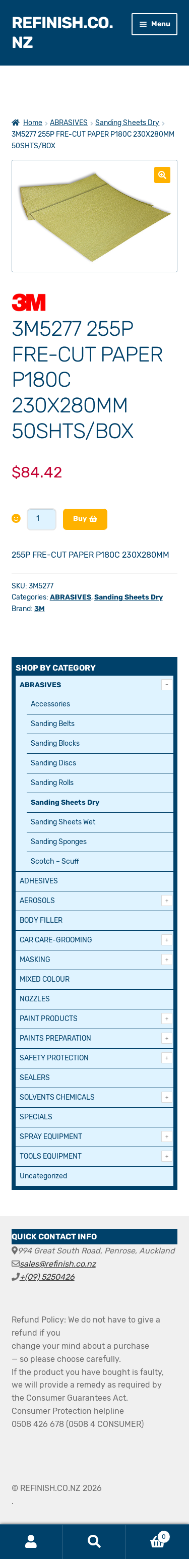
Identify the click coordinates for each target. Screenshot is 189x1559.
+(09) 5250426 (47, 1277)
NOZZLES (35, 999)
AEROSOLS (37, 900)
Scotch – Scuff (55, 861)
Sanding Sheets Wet (63, 822)
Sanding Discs (53, 763)
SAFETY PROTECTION (54, 1058)
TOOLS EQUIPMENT (51, 1156)
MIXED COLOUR (45, 979)
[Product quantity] (41, 519)
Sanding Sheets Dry (127, 122)
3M (39, 609)
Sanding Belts (53, 723)
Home (32, 122)
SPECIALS (36, 1117)
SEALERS (35, 1077)
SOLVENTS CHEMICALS (57, 1097)
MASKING (35, 959)
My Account (31, 1542)
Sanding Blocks (55, 743)
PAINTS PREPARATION (55, 1038)
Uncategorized (43, 1176)
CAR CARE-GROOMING (56, 940)
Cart (148, 1534)
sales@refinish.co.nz (58, 1264)
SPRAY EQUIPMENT (51, 1136)
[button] (162, 175)
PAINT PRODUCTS (49, 1018)
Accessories (50, 704)
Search (94, 1542)
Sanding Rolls (52, 782)
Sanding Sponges (59, 841)
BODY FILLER (41, 920)
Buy (80, 518)
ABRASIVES (69, 122)
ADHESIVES (39, 881)
